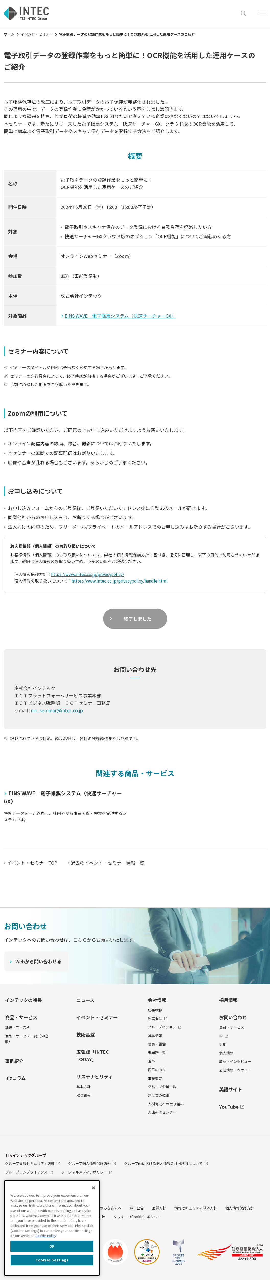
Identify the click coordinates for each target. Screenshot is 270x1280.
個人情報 (226, 1053)
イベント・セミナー (37, 34)
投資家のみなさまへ (105, 1208)
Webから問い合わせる (39, 961)
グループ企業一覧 (162, 1086)
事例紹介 (14, 1061)
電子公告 (137, 1208)
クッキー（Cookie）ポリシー (137, 1216)
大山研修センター (162, 1112)
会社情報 (157, 1000)
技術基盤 (85, 1034)
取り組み (83, 1095)
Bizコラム (15, 1078)
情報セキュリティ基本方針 (195, 1208)
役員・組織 (157, 1044)
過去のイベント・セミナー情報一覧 (107, 862)
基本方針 (83, 1086)
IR (223, 1035)
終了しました (137, 618)
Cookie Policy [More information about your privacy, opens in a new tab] (45, 1235)
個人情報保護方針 (239, 1208)
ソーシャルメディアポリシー (87, 1172)
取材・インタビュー (235, 1061)
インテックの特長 (23, 1000)
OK (52, 1246)
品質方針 (159, 1208)
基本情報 (155, 1035)
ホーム (9, 34)
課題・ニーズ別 (17, 1027)
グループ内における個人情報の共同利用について (166, 1163)
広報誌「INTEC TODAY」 (92, 1055)
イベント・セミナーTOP (32, 862)
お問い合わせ (233, 1017)
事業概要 (155, 1078)
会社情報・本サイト (235, 1069)
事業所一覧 (157, 1052)
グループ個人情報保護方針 (92, 1163)
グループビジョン (165, 1026)
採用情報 (228, 1000)
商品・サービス (21, 1017)
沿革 (151, 1061)
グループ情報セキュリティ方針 (32, 1163)
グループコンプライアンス (29, 1172)
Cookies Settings (52, 1260)
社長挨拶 (155, 1010)
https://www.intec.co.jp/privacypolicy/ (88, 574)
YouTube (231, 1106)
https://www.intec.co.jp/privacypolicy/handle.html (120, 581)
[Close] (93, 1187)
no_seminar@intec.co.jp (57, 710)
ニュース (85, 1000)
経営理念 (158, 1018)
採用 (222, 1044)
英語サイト (230, 1089)
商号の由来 (157, 1069)
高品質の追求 (158, 1095)
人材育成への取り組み (166, 1103)
